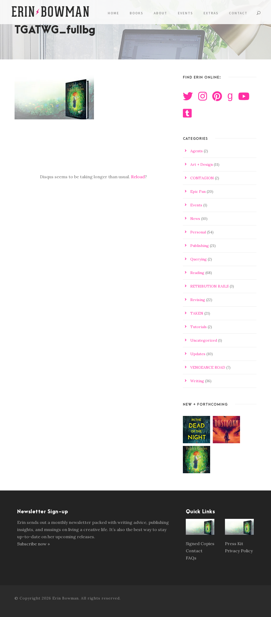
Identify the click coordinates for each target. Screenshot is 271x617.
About (160, 13)
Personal (198, 232)
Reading (197, 272)
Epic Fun (198, 191)
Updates (197, 353)
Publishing (199, 245)
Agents (196, 151)
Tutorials (198, 326)
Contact (238, 13)
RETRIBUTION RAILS (209, 286)
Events (185, 13)
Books (136, 13)
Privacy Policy (239, 550)
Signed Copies (200, 543)
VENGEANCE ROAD (207, 367)
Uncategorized (203, 340)
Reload (138, 176)
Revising (197, 299)
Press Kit (234, 543)
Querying (198, 259)
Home (113, 13)
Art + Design (201, 164)
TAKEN (196, 313)
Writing (197, 381)
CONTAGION (202, 178)
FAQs (191, 557)
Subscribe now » (33, 543)
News (195, 218)
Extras (211, 13)
